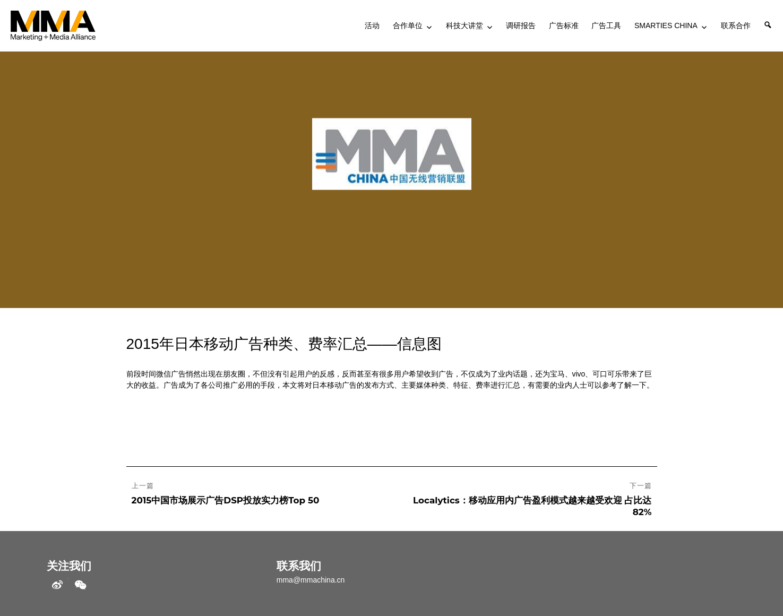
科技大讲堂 (464, 25)
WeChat (80, 585)
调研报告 (521, 25)
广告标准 (564, 25)
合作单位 (408, 25)
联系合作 (736, 25)
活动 (372, 25)
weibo (57, 585)
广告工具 (606, 25)
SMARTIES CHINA (666, 25)
